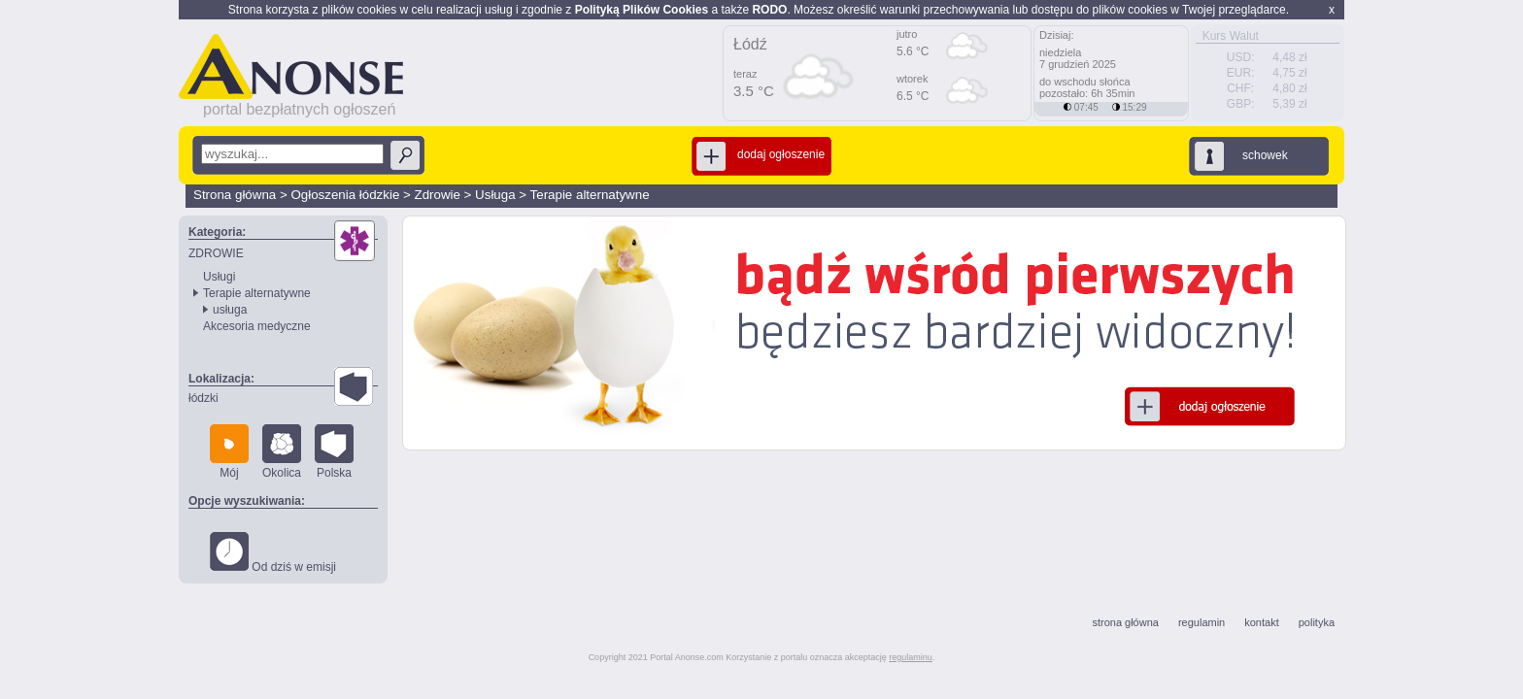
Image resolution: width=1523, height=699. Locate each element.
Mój (229, 452)
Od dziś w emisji (273, 553)
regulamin (1201, 622)
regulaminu (910, 657)
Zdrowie (437, 194)
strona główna (1125, 622)
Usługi (219, 276)
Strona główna (234, 194)
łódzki (203, 398)
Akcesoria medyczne (257, 326)
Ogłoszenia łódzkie (344, 194)
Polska (334, 452)
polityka (1317, 622)
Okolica (281, 452)
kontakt (1261, 622)
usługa (230, 309)
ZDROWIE (216, 253)
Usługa (495, 194)
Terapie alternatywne (590, 194)
